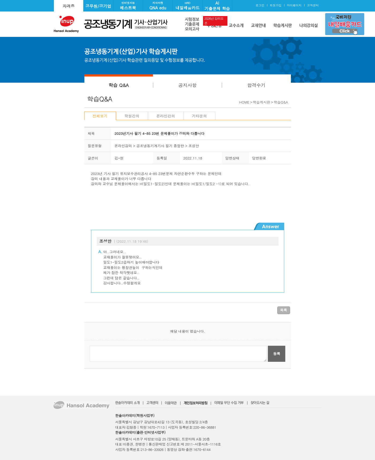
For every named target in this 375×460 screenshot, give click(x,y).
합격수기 (256, 85)
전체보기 (100, 116)
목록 (283, 310)
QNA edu (157, 5)
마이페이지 (294, 5)
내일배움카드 (187, 5)
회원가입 (276, 5)
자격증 (69, 6)
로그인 (260, 5)
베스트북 (128, 5)
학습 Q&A (118, 85)
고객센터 (313, 5)
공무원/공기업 (98, 6)
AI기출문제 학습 (217, 5)
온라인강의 (165, 116)
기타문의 (199, 116)
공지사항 (187, 85)
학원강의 (132, 116)
